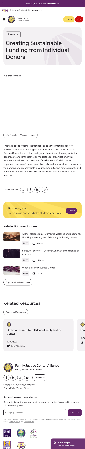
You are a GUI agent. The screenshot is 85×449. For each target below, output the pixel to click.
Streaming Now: (52, 3)
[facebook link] (6, 378)
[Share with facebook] (30, 190)
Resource (13, 34)
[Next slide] (82, 3)
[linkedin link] (13, 378)
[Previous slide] (2, 3)
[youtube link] (27, 378)
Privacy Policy (9, 388)
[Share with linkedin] (37, 190)
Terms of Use (22, 388)
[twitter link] (20, 378)
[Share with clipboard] (45, 190)
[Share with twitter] (23, 190)
